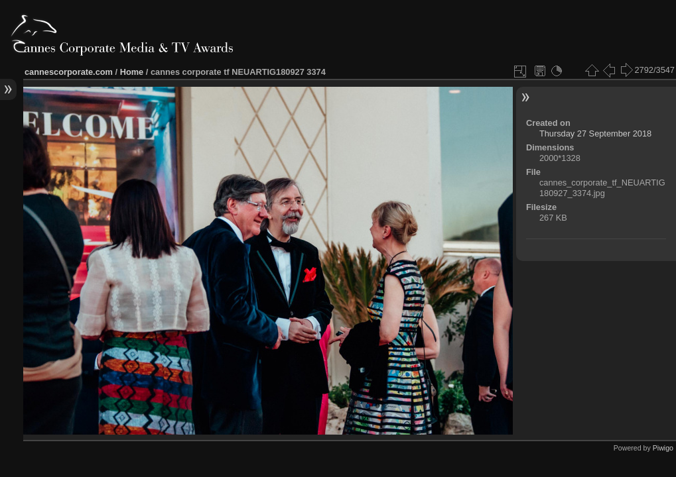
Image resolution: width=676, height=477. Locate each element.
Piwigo (663, 448)
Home (132, 72)
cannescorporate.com (69, 72)
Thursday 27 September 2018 (595, 133)
